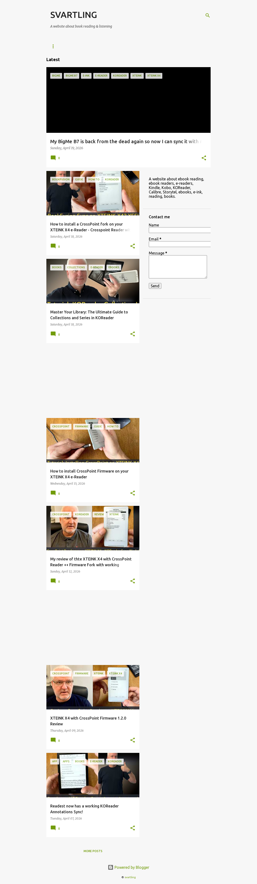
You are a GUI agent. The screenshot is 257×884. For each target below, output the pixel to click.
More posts (93, 851)
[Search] (208, 15)
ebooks (151, 46)
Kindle (110, 46)
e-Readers (58, 46)
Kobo (130, 46)
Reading (175, 46)
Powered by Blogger (128, 867)
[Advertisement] (91, 380)
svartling (130, 877)
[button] (204, 158)
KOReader (86, 46)
